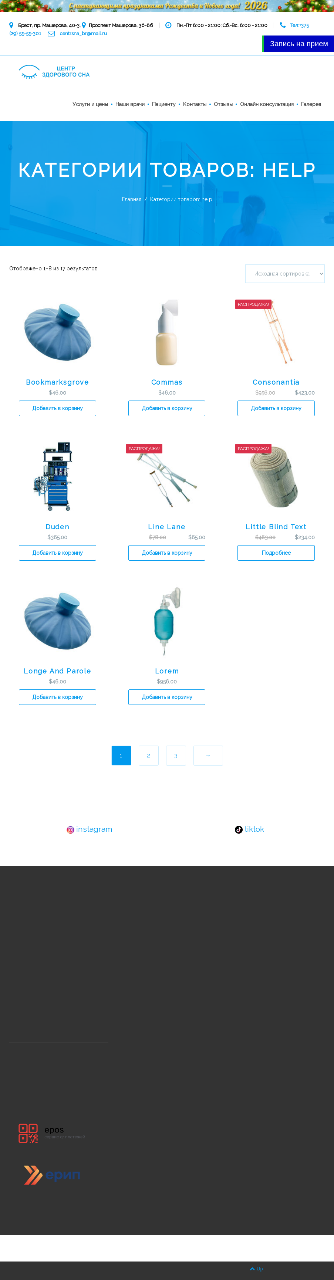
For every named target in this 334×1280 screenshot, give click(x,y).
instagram (89, 829)
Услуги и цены (90, 104)
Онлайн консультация (267, 104)
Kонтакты (194, 104)
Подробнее (276, 553)
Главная (131, 199)
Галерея (311, 104)
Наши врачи (130, 104)
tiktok (249, 829)
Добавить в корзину (57, 408)
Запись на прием (299, 44)
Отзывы (223, 104)
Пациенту (164, 104)
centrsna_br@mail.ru (83, 33)
